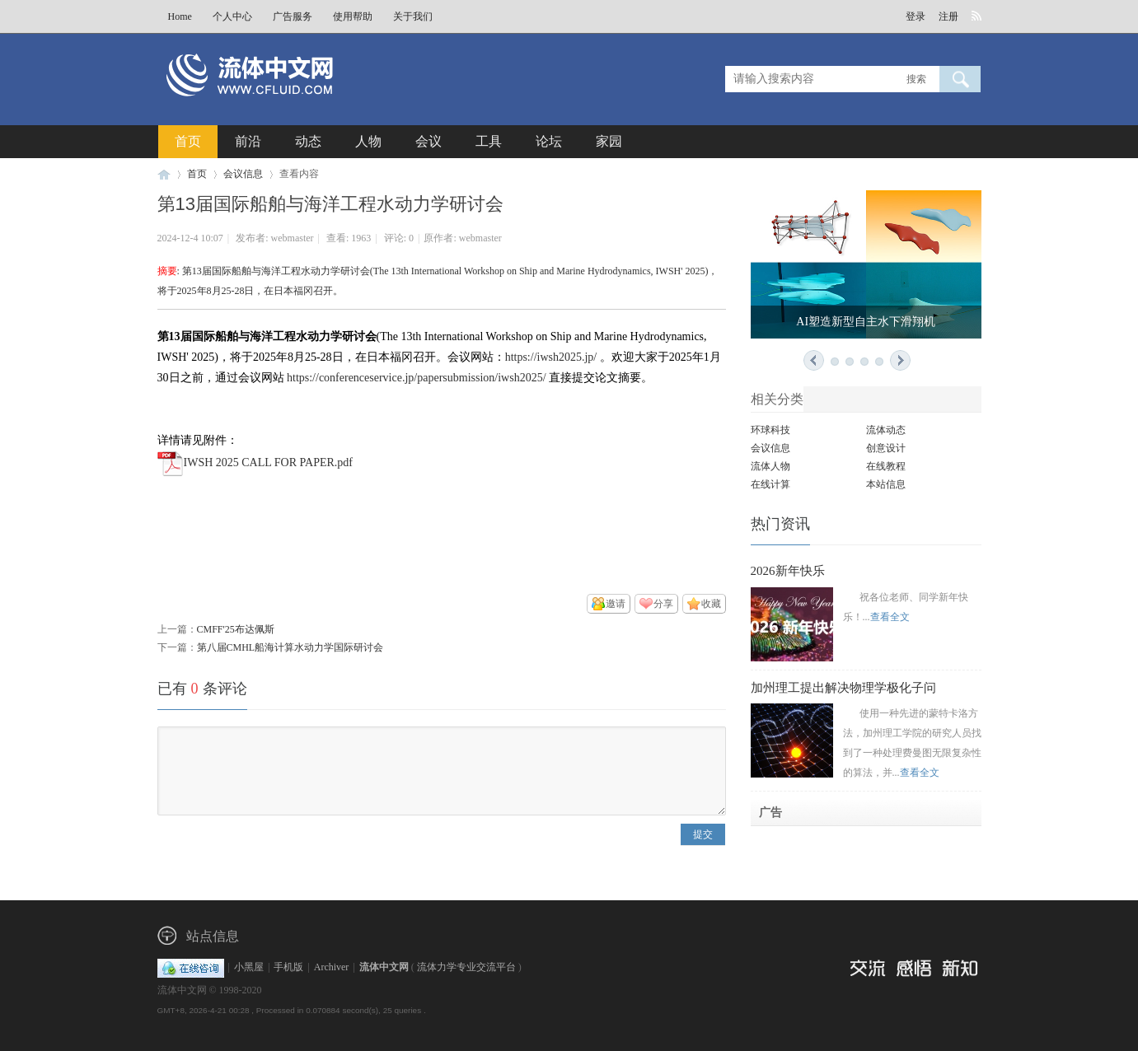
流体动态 (886, 430)
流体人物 (770, 466)
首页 (188, 141)
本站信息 (886, 484)
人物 (368, 141)
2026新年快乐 (788, 570)
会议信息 (243, 174)
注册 (948, 16)
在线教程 (886, 466)
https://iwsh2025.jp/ (551, 357)
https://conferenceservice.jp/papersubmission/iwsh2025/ (416, 377)
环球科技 (770, 430)
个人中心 (232, 16)
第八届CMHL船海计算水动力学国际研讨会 (290, 647)
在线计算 (770, 484)
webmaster (292, 238)
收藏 (711, 604)
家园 (609, 141)
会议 (428, 141)
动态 (308, 141)
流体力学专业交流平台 (466, 967)
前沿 (248, 141)
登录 (915, 16)
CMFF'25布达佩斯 (235, 629)
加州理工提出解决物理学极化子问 (843, 687)
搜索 (916, 79)
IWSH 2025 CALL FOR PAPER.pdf (269, 462)
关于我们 (413, 16)
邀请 (615, 604)
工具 (488, 141)
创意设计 (886, 448)
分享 (663, 604)
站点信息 (212, 936)
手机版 (288, 967)
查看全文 (890, 617)
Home (180, 16)
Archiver (331, 967)
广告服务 (292, 16)
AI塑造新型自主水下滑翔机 (865, 321)
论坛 (549, 141)
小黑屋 (249, 967)
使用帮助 (352, 16)
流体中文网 (164, 174)
